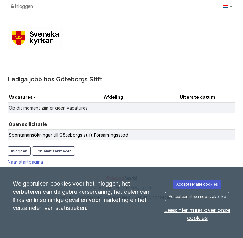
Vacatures (21, 97)
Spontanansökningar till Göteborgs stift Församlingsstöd (68, 135)
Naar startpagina (25, 161)
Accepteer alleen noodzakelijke (197, 196)
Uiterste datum (197, 97)
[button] (227, 6)
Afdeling (113, 97)
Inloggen (22, 6)
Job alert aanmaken (53, 151)
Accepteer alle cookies (197, 184)
